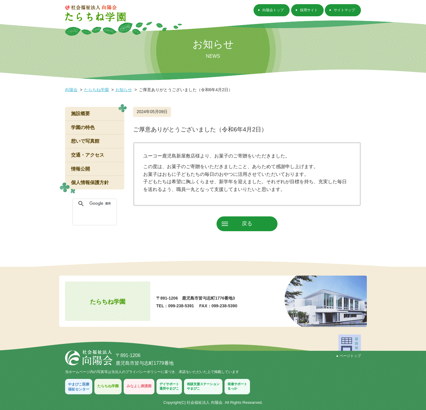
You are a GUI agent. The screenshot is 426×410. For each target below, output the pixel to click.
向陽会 (71, 89)
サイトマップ (344, 10)
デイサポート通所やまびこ (169, 386)
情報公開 (80, 168)
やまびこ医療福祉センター (78, 386)
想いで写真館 (85, 141)
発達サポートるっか (237, 386)
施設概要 (80, 113)
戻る (247, 223)
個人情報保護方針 (90, 182)
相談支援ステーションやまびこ (203, 386)
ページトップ (348, 356)
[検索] (101, 203)
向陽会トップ (273, 10)
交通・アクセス (87, 154)
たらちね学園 (96, 89)
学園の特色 (83, 127)
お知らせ (123, 89)
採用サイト (309, 10)
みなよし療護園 (139, 386)
